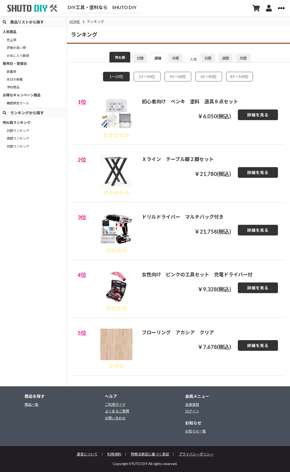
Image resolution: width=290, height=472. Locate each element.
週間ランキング (18, 138)
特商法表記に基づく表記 (150, 454)
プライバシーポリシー (196, 454)
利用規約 (114, 454)
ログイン (192, 411)
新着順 (11, 72)
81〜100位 (239, 76)
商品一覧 (32, 404)
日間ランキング (18, 131)
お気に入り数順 (18, 56)
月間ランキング (18, 146)
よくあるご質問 (117, 411)
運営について (87, 454)
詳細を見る (258, 114)
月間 (175, 58)
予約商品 (13, 87)
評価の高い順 (16, 48)
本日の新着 (15, 79)
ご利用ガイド (115, 404)
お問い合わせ (115, 418)
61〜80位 (209, 76)
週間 (157, 58)
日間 (140, 58)
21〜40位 (147, 76)
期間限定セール (18, 103)
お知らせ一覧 (195, 431)
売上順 (11, 40)
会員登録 (192, 404)
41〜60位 (178, 76)
